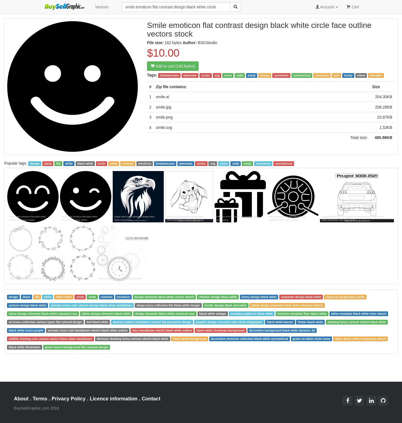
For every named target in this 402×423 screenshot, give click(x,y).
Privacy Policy (69, 399)
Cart (352, 6)
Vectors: (102, 7)
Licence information (114, 399)
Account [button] (327, 7)
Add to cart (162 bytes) (173, 66)
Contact (151, 399)
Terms (40, 399)
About (21, 399)
